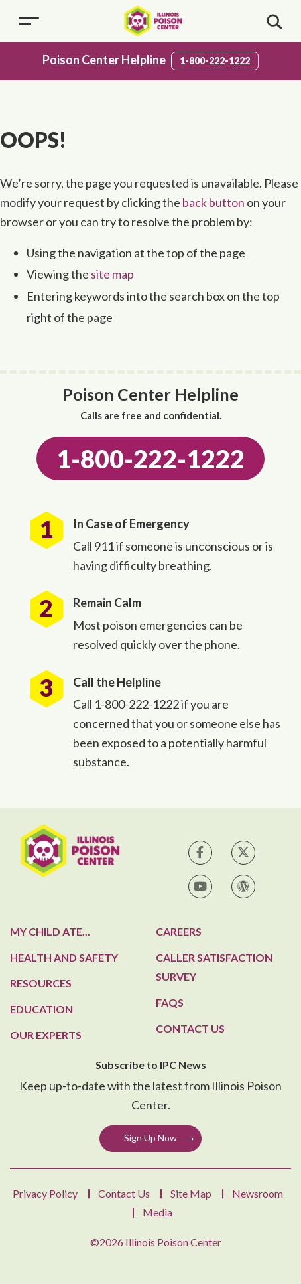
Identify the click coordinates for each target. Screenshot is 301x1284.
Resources (41, 983)
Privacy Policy (45, 1193)
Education (41, 1009)
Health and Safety (64, 957)
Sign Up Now (150, 1137)
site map (112, 274)
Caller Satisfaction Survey (214, 967)
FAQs (170, 1002)
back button (213, 202)
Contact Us (190, 1028)
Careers (179, 931)
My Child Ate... (50, 931)
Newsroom (257, 1193)
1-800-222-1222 (215, 60)
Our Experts (46, 1035)
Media (157, 1212)
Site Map (190, 1193)
